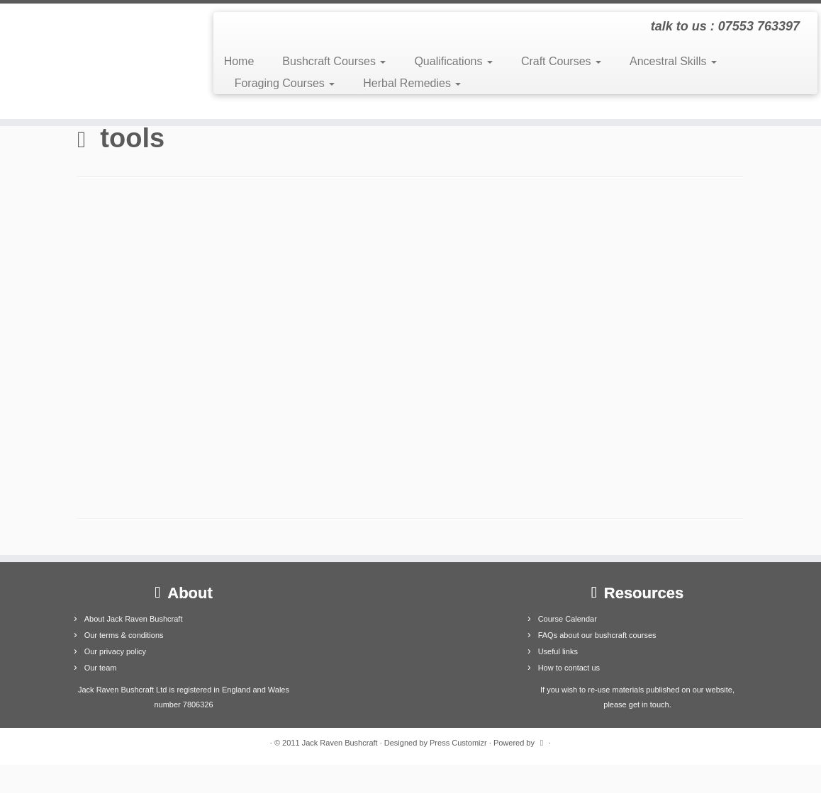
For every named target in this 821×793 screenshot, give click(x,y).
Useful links (558, 651)
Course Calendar (567, 619)
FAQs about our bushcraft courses (597, 635)
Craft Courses (561, 61)
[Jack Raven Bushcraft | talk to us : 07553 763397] (96, 61)
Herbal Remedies (412, 83)
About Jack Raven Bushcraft (133, 619)
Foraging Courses (285, 83)
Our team (100, 667)
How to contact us (569, 667)
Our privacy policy (115, 651)
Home (239, 61)
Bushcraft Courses (334, 61)
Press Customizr (458, 742)
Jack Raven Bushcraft (340, 742)
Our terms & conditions (124, 635)
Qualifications (453, 61)
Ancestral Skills (673, 61)
